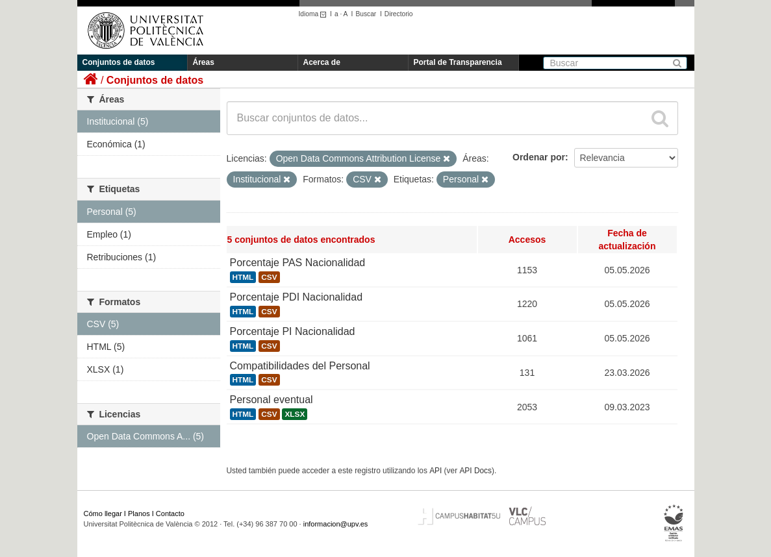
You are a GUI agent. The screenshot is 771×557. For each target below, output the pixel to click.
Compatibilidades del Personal (300, 365)
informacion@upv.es (335, 524)
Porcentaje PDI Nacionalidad (296, 297)
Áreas (203, 62)
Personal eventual (271, 399)
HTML (243, 277)
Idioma (315, 14)
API (435, 470)
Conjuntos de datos (118, 62)
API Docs (475, 470)
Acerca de (321, 62)
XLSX (294, 414)
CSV (269, 277)
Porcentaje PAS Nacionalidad (298, 262)
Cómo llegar (103, 513)
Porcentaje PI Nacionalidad (292, 331)
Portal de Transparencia (458, 62)
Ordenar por (538, 157)
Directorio (399, 14)
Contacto (170, 513)
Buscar (365, 14)
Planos (139, 513)
